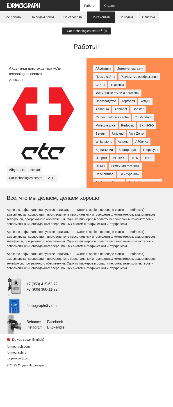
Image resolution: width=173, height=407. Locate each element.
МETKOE (119, 158)
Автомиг (124, 141)
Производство (106, 101)
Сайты (100, 85)
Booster (138, 109)
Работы (89, 5)
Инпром (101, 158)
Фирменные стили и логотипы (117, 93)
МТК (135, 158)
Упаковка (117, 85)
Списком (148, 17)
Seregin (101, 133)
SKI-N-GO (146, 125)
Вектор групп (127, 150)
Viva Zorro (136, 133)
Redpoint (127, 125)
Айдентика (17, 170)
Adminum (102, 109)
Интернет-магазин (130, 68)
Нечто (147, 158)
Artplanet (120, 109)
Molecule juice (106, 125)
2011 (51, 178)
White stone (104, 141)
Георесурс (150, 150)
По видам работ (42, 17)
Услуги (35, 170)
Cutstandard (143, 117)
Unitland (117, 133)
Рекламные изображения (139, 76)
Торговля (128, 101)
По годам (126, 17)
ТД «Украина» (129, 174)
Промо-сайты (105, 76)
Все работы (13, 17)
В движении (104, 150)
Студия (109, 5)
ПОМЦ (100, 166)
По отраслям (73, 17)
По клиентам (100, 17)
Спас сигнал (105, 174)
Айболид (141, 141)
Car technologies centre (87, 31)
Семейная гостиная (125, 166)
